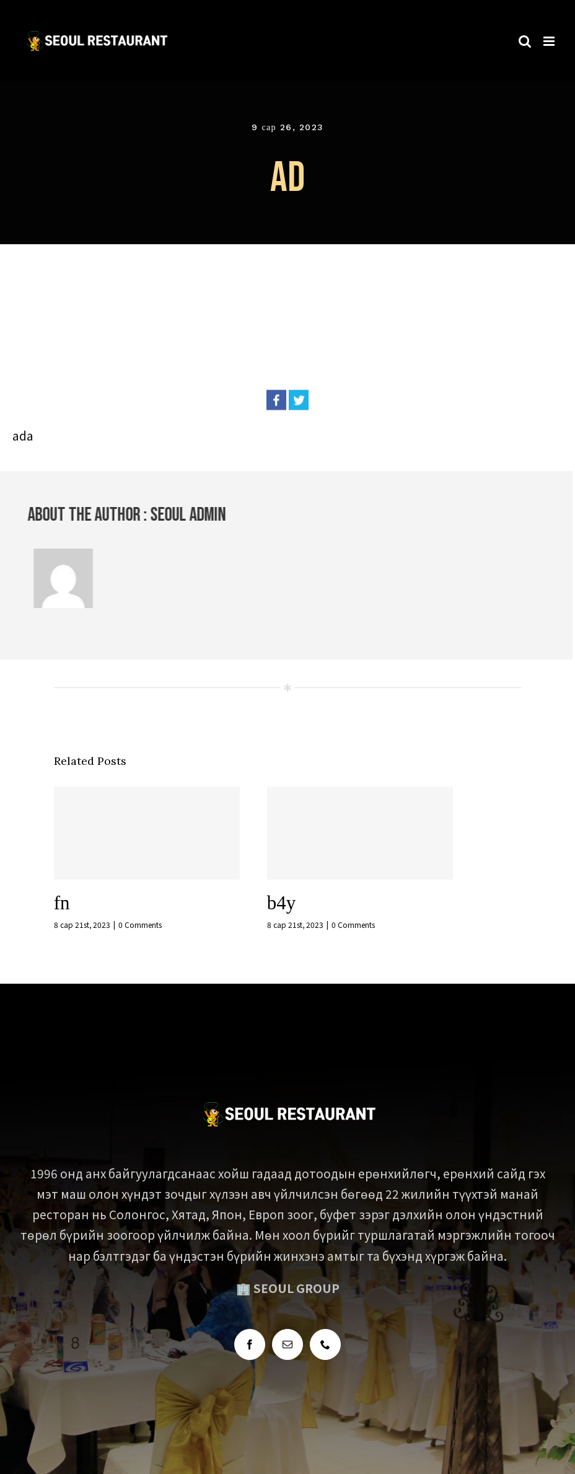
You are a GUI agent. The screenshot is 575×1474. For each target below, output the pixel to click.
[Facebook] (249, 1344)
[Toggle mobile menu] (549, 36)
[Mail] (287, 1344)
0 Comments (140, 924)
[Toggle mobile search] (525, 36)
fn (62, 903)
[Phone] (325, 1344)
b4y (281, 903)
